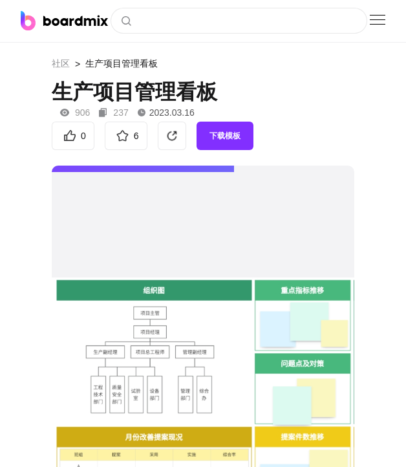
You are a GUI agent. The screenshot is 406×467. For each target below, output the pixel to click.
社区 (61, 63)
